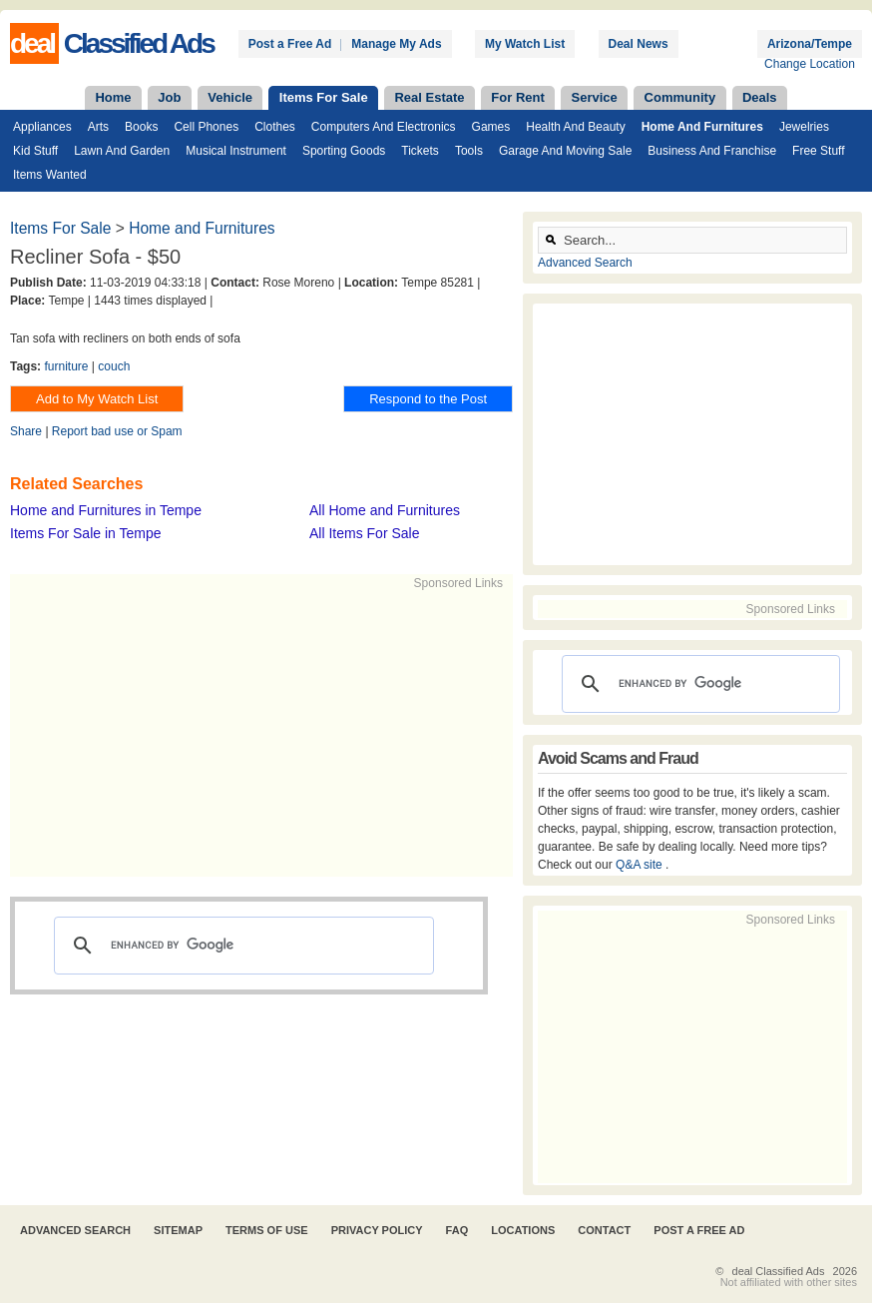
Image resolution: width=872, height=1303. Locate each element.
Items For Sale (323, 97)
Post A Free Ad (699, 1230)
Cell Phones (206, 127)
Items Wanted (50, 175)
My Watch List (525, 44)
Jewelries (804, 127)
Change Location (809, 64)
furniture (66, 366)
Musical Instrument (236, 151)
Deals (759, 97)
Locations (523, 1230)
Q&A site (640, 865)
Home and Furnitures (702, 127)
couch (114, 366)
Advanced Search (585, 263)
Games (491, 127)
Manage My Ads (396, 44)
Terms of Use (266, 1230)
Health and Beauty (575, 127)
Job (169, 97)
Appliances (42, 127)
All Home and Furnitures (384, 510)
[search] (241, 946)
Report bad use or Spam (117, 431)
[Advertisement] (315, 732)
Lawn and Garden (122, 151)
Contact (604, 1230)
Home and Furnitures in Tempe (106, 510)
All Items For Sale (364, 533)
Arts (98, 127)
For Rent (517, 97)
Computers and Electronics (383, 127)
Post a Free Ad (290, 44)
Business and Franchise (712, 151)
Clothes (274, 127)
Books (141, 127)
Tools (469, 151)
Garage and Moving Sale (565, 151)
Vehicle (230, 97)
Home (113, 97)
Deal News (638, 44)
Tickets (420, 151)
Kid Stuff (35, 151)
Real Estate (429, 97)
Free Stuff (818, 151)
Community (680, 97)
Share (26, 431)
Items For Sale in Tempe (85, 533)
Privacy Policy (377, 1230)
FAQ (457, 1230)
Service (595, 97)
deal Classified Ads (778, 1271)
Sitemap (178, 1230)
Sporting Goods (343, 151)
